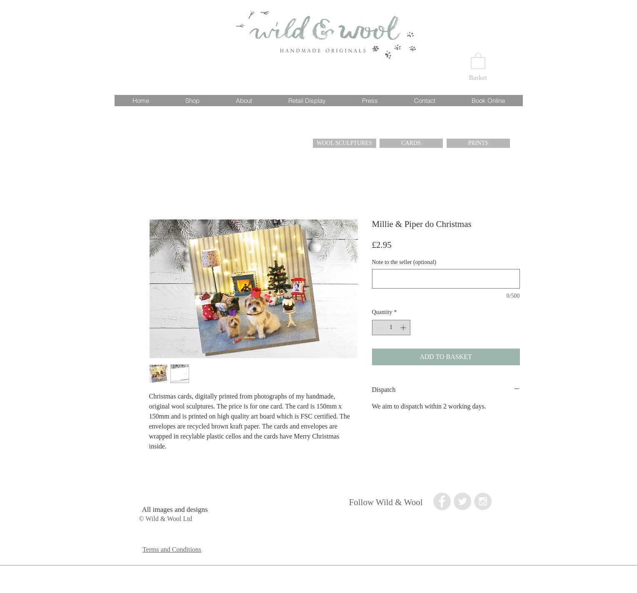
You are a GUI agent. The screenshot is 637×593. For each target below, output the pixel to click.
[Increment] (404, 327)
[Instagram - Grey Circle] (483, 501)
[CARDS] (411, 143)
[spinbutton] (391, 327)
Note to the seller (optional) (404, 262)
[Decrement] (378, 327)
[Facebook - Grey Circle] (442, 501)
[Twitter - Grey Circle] (462, 501)
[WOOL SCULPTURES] (344, 143)
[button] (478, 60)
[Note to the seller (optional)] (446, 279)
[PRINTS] (478, 143)
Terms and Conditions (171, 549)
